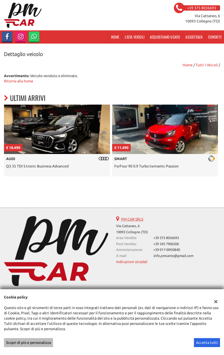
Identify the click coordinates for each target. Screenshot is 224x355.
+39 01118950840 (166, 250)
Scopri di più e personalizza (28, 342)
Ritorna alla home (18, 81)
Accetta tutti (207, 342)
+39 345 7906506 (166, 244)
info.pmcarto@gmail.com (173, 256)
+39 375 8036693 (166, 238)
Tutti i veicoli (207, 65)
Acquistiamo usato (165, 37)
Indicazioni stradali (131, 262)
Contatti (214, 37)
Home (115, 37)
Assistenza (194, 37)
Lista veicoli (134, 37)
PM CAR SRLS (132, 219)
